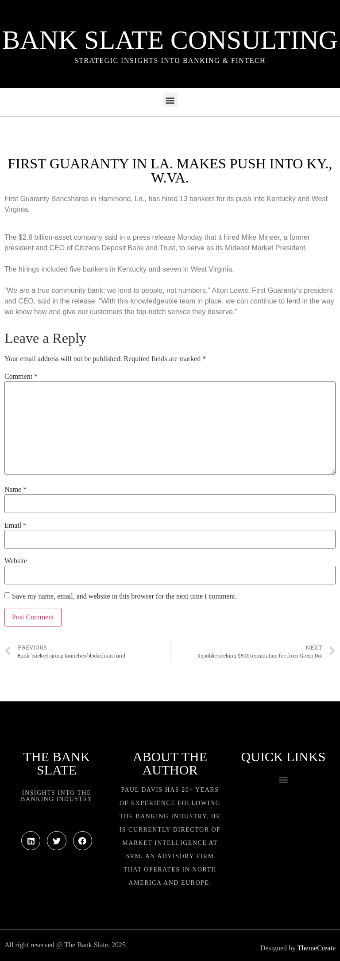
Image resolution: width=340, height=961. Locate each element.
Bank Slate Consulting (170, 39)
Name (15, 489)
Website (15, 560)
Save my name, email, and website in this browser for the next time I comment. (124, 596)
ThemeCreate (317, 948)
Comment (21, 376)
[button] (170, 100)
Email (15, 525)
